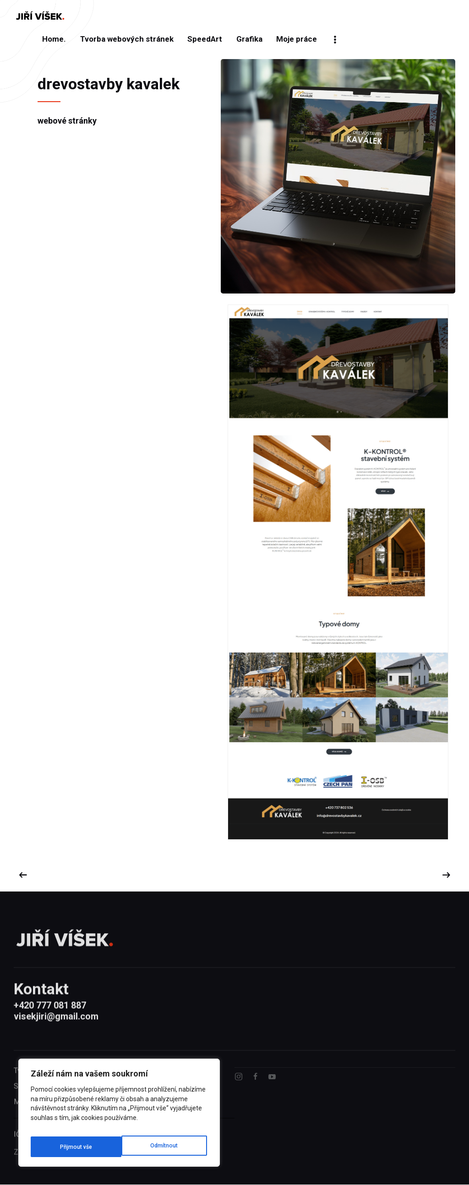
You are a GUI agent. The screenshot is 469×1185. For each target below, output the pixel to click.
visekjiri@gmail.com (56, 1033)
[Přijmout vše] (162, 1146)
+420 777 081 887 (50, 1022)
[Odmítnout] (73, 1146)
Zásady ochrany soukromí (55, 1172)
